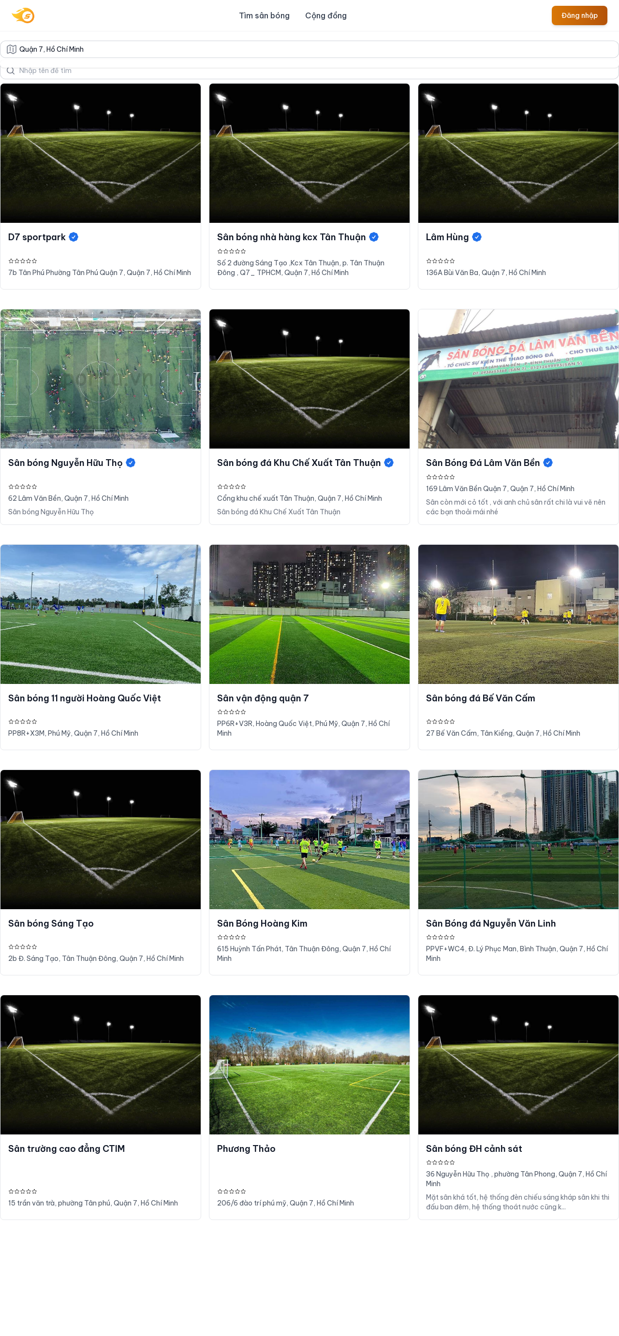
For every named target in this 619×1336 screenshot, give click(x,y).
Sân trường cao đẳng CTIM (66, 1148)
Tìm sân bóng (264, 15)
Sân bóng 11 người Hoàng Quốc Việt (84, 698)
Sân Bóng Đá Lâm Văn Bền (490, 462)
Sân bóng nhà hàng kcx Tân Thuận (298, 237)
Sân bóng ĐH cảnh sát (474, 1148)
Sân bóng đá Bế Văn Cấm (480, 698)
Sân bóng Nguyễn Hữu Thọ (72, 462)
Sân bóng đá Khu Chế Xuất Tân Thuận (306, 462)
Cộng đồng (326, 15)
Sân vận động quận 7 (263, 698)
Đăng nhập (579, 15)
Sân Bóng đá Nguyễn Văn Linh (491, 923)
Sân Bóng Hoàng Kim (262, 923)
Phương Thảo (246, 1148)
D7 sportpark (43, 237)
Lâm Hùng (454, 237)
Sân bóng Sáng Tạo (51, 923)
